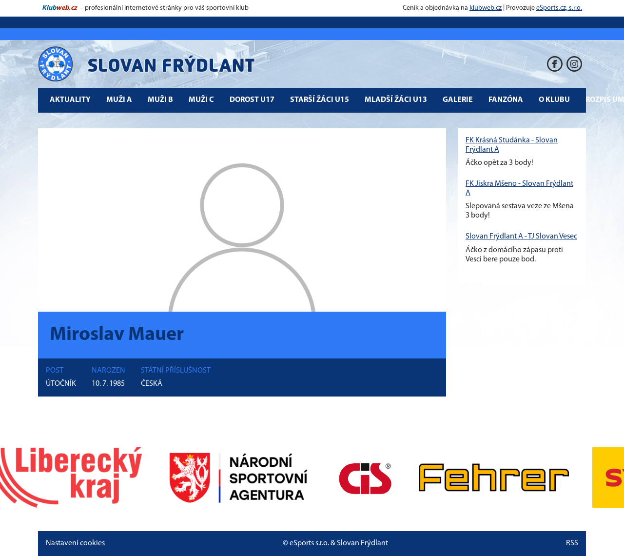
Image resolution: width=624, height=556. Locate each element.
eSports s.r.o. (309, 543)
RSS (572, 543)
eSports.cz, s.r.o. (559, 8)
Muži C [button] (201, 100)
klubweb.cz (485, 8)
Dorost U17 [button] (252, 100)
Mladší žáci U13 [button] (396, 100)
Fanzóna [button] (505, 100)
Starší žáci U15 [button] (319, 100)
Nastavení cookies (75, 543)
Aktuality (70, 100)
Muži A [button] (119, 100)
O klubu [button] (554, 100)
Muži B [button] (160, 100)
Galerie (458, 100)
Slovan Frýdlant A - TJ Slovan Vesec (521, 236)
